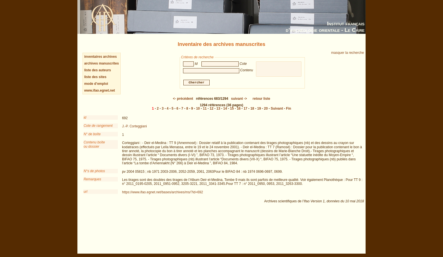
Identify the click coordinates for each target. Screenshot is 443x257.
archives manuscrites (101, 63)
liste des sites (95, 77)
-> (239, 99)
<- (183, 99)
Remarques (92, 179)
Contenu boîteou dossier (94, 144)
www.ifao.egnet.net (99, 90)
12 (211, 108)
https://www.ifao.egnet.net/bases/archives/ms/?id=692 (162, 192)
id (85, 117)
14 (225, 108)
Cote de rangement (98, 126)
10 (198, 108)
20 (266, 108)
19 (259, 108)
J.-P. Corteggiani (134, 126)
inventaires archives (100, 57)
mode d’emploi (96, 84)
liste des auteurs (97, 70)
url (85, 192)
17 (245, 108)
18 (252, 108)
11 (205, 108)
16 (238, 108)
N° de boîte (92, 134)
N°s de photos (94, 171)
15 (232, 108)
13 (218, 108)
